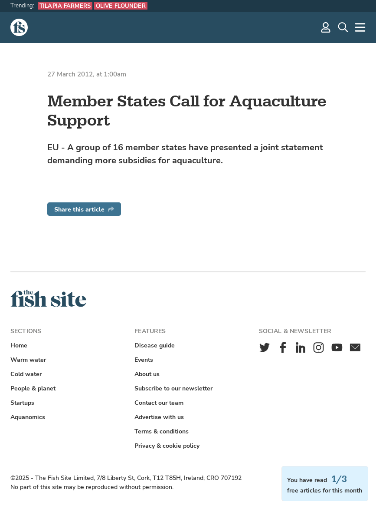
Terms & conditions (161, 431)
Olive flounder (121, 6)
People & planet (33, 388)
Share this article (84, 209)
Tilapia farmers (65, 6)
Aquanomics (27, 417)
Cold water (26, 374)
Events (143, 360)
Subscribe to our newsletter (173, 388)
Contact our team (158, 403)
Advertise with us (159, 417)
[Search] (343, 27)
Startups (22, 403)
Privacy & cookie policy (166, 446)
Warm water (28, 360)
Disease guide (154, 345)
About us (147, 374)
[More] (360, 27)
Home (18, 345)
